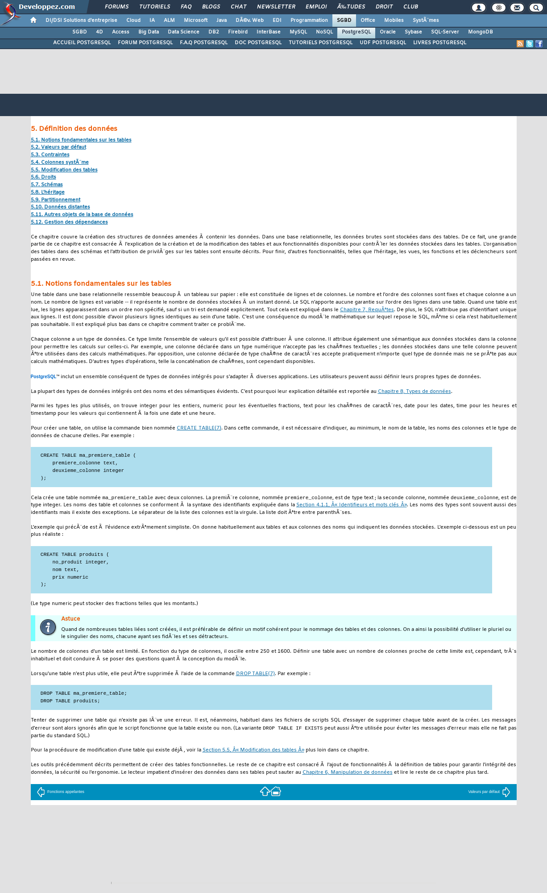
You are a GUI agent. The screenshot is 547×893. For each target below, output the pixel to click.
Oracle (388, 32)
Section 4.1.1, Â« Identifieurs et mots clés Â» (351, 505)
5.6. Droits (43, 177)
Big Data (148, 32)
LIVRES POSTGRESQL (439, 43)
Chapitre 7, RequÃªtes (367, 310)
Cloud (133, 20)
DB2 (213, 32)
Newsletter (276, 7)
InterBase (269, 32)
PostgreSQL (356, 32)
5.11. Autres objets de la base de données (82, 215)
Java (221, 20)
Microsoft (195, 20)
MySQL (298, 32)
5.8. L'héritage (48, 192)
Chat (238, 7)
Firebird (238, 32)
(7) (199, 428)
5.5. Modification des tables (64, 170)
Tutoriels (154, 7)
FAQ (186, 7)
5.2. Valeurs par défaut (58, 147)
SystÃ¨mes (426, 20)
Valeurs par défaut (489, 792)
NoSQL (324, 32)
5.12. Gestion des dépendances (69, 222)
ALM (169, 20)
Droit (384, 7)
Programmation (309, 20)
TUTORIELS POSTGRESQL (320, 43)
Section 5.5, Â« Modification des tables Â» (253, 751)
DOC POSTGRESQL (258, 43)
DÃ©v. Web (250, 20)
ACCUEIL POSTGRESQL (82, 43)
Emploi (316, 7)
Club (410, 7)
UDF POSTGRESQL (383, 43)
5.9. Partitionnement (55, 200)
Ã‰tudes (351, 7)
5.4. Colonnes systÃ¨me (60, 162)
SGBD (344, 20)
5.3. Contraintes (50, 155)
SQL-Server (445, 32)
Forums (116, 7)
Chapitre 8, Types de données (414, 391)
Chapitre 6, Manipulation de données (348, 773)
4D (99, 32)
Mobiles (394, 20)
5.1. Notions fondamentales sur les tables (81, 140)
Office (368, 20)
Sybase (413, 32)
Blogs (211, 7)
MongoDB (480, 32)
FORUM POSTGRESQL (145, 43)
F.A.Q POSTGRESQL (204, 43)
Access (120, 32)
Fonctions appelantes (60, 792)
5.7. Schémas (47, 185)
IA (152, 20)
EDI (277, 20)
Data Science (183, 32)
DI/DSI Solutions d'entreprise (81, 20)
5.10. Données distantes (60, 207)
